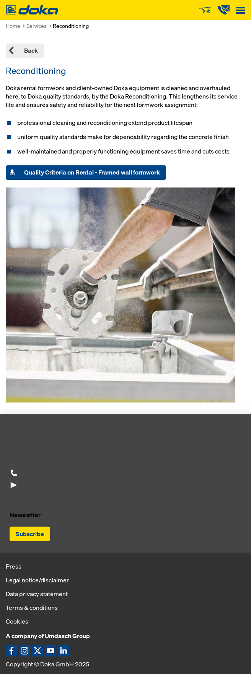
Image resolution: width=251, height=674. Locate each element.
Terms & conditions (32, 607)
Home (13, 25)
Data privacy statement (37, 594)
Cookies (17, 621)
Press (13, 566)
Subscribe (30, 534)
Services (36, 25)
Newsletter (25, 515)
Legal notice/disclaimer (37, 580)
